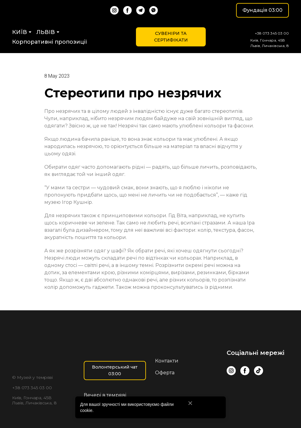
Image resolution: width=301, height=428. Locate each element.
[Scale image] (240, 391)
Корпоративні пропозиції (49, 42)
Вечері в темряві (105, 395)
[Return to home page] (36, 10)
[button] (114, 10)
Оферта (164, 373)
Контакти (166, 361)
